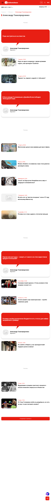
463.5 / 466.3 (7, 7)
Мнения (10, 12)
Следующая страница (25, 418)
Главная (3, 12)
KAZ (48, 2)
